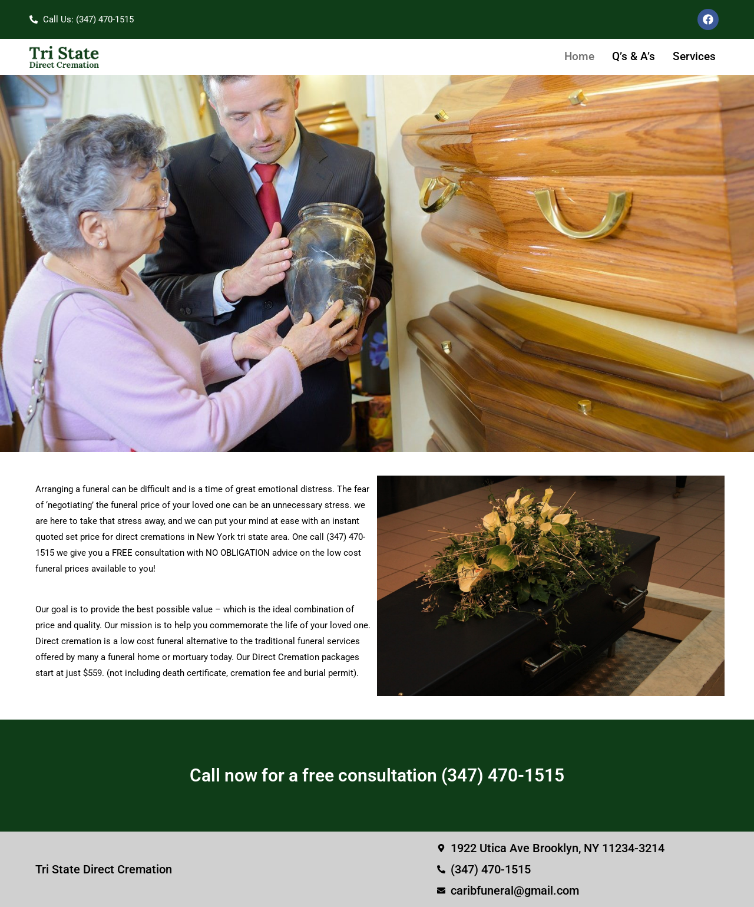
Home (579, 56)
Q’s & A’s (633, 56)
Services (694, 56)
